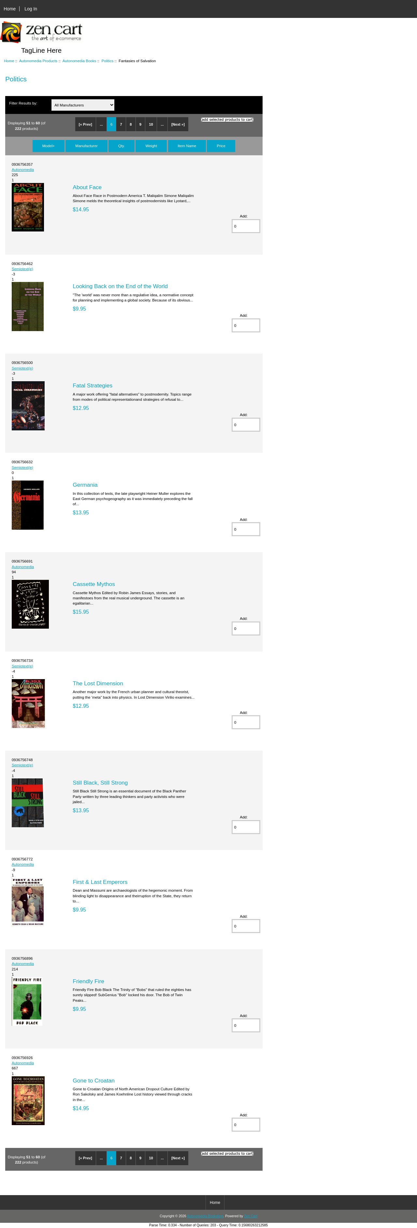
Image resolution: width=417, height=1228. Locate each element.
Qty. (121, 146)
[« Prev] (85, 124)
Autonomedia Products (38, 61)
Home (10, 8)
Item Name (187, 146)
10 (151, 124)
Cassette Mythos (94, 584)
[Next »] (178, 124)
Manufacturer (86, 146)
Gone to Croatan (94, 1080)
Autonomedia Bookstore (205, 1216)
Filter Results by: (23, 103)
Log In (30, 8)
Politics (108, 61)
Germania (85, 484)
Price (221, 146)
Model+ (48, 146)
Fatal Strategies (92, 385)
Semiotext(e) (22, 269)
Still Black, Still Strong (100, 782)
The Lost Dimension (98, 683)
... (101, 124)
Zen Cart (250, 1216)
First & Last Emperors (100, 882)
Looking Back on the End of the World (120, 286)
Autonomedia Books (79, 61)
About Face (87, 187)
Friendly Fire (88, 981)
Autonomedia (23, 169)
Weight (151, 146)
